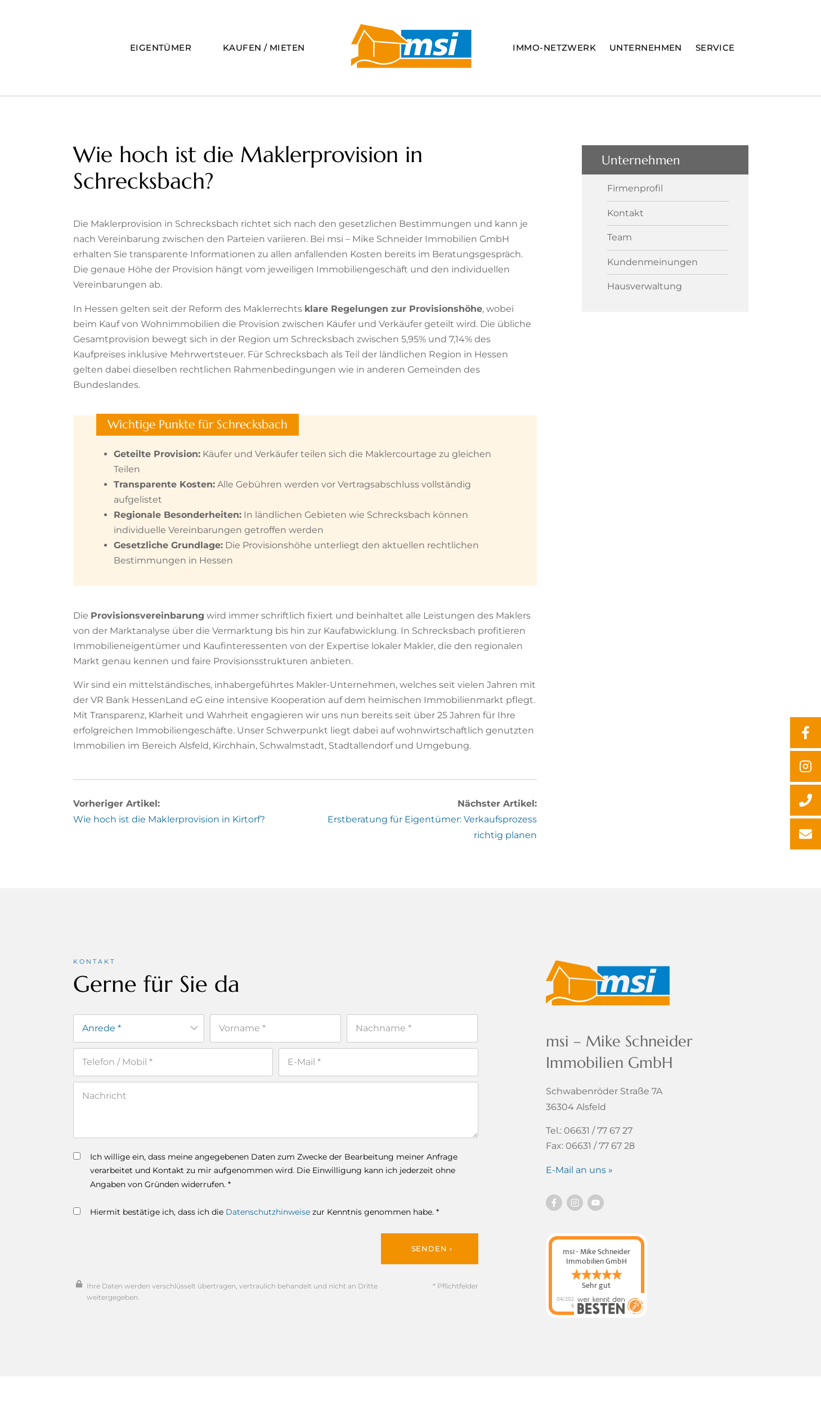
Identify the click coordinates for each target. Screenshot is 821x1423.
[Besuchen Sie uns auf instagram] (575, 1210)
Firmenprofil (635, 185)
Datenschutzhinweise (268, 1220)
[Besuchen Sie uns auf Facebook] (554, 1210)
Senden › (431, 1256)
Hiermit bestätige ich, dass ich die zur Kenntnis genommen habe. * (256, 1220)
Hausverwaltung (644, 283)
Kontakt (625, 209)
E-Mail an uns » (579, 1176)
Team (619, 234)
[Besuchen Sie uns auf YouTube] (595, 1210)
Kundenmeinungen (652, 258)
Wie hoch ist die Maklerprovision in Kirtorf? (169, 827)
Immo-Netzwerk (554, 47)
